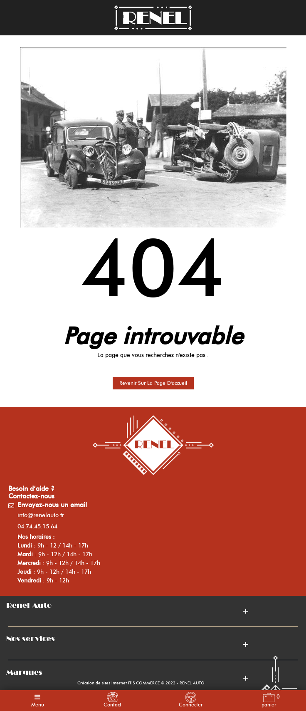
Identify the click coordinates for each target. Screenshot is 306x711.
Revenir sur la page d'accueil (153, 383)
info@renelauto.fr (40, 515)
